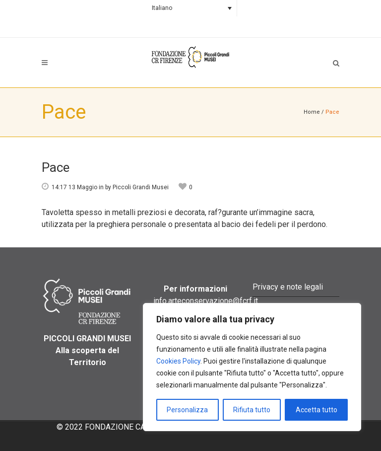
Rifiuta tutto (251, 410)
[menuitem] (190, 8)
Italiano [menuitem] (162, 7)
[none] (190, 8)
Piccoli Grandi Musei (141, 187)
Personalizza (187, 410)
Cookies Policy (178, 361)
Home (312, 112)
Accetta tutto (316, 410)
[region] (252, 367)
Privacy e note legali (288, 287)
